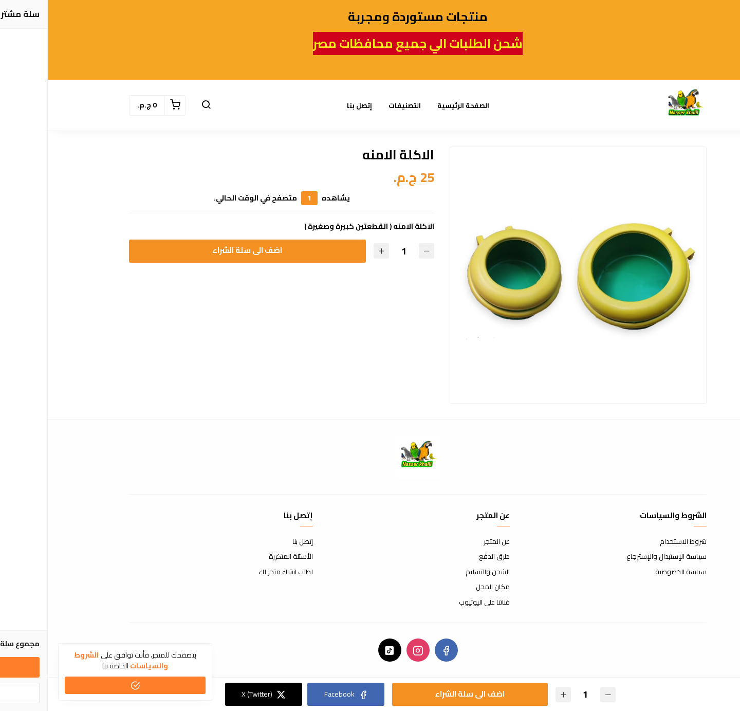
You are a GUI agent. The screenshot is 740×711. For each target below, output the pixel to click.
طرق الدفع (446, 557)
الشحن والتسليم (440, 572)
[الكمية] (355, 251)
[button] (158, 105)
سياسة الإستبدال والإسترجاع (619, 557)
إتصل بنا (311, 105)
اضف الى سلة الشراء (199, 250)
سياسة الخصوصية (633, 572)
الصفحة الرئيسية (415, 105)
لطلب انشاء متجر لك (238, 572)
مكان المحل (445, 587)
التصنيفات (357, 105)
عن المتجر (449, 542)
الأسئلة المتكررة (243, 557)
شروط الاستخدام (635, 542)
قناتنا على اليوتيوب (436, 602)
